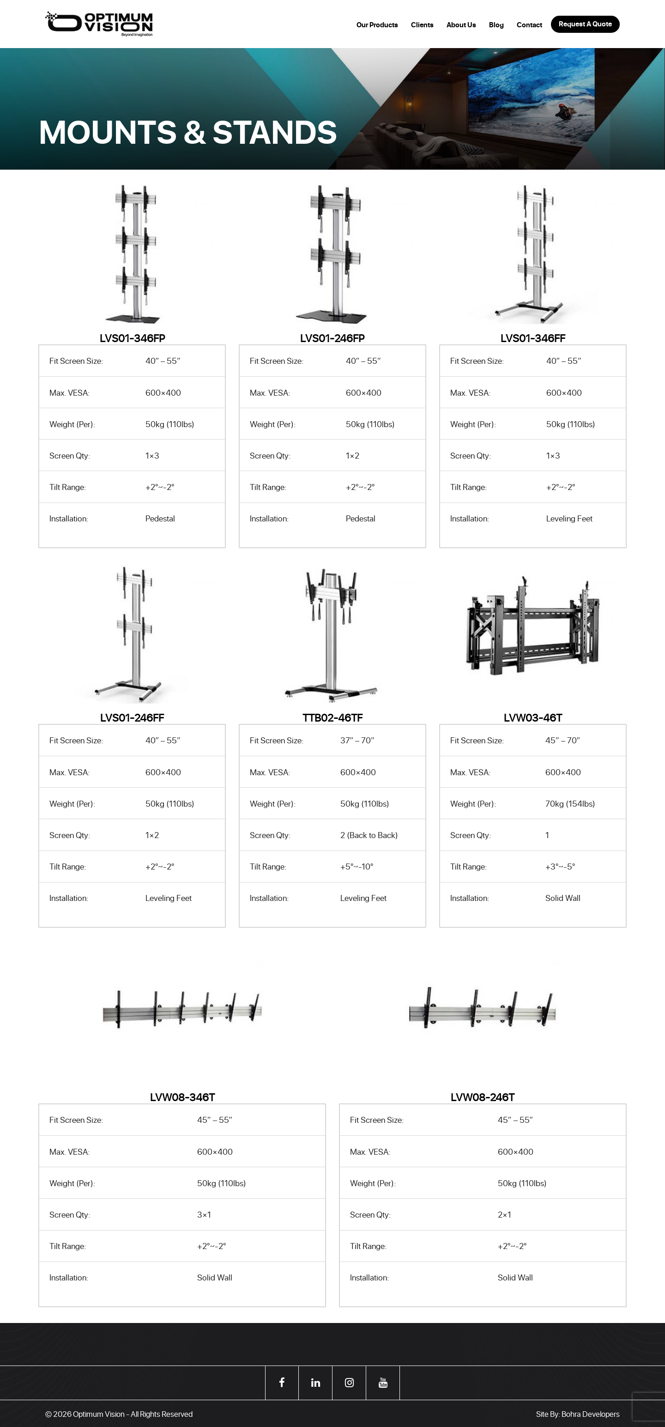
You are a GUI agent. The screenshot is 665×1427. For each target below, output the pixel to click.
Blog (496, 25)
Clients (422, 25)
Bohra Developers (591, 1414)
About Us (461, 25)
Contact (529, 25)
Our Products (377, 25)
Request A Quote (585, 24)
